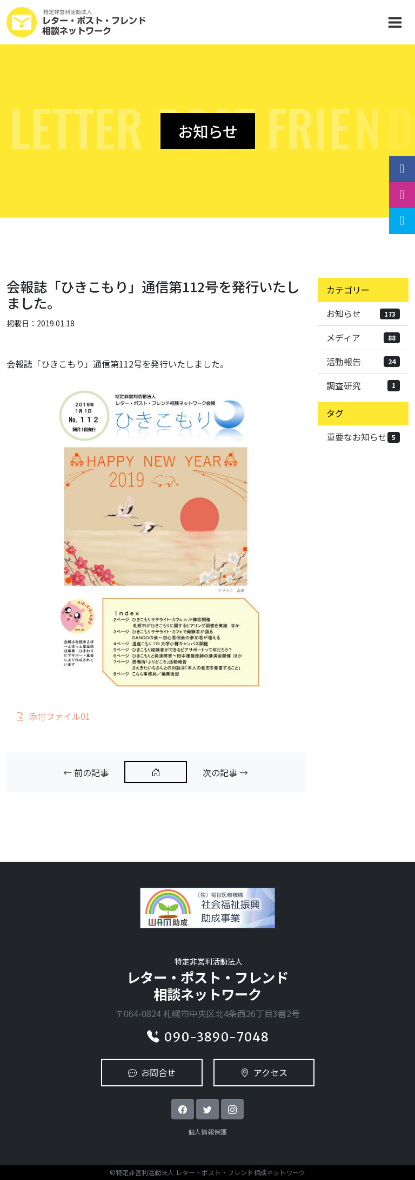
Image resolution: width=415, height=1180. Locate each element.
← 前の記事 (86, 772)
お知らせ (363, 313)
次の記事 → (225, 772)
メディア (363, 337)
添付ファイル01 (53, 716)
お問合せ (152, 1072)
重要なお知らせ (363, 436)
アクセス (263, 1072)
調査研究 (363, 385)
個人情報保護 (207, 1131)
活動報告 (363, 361)
